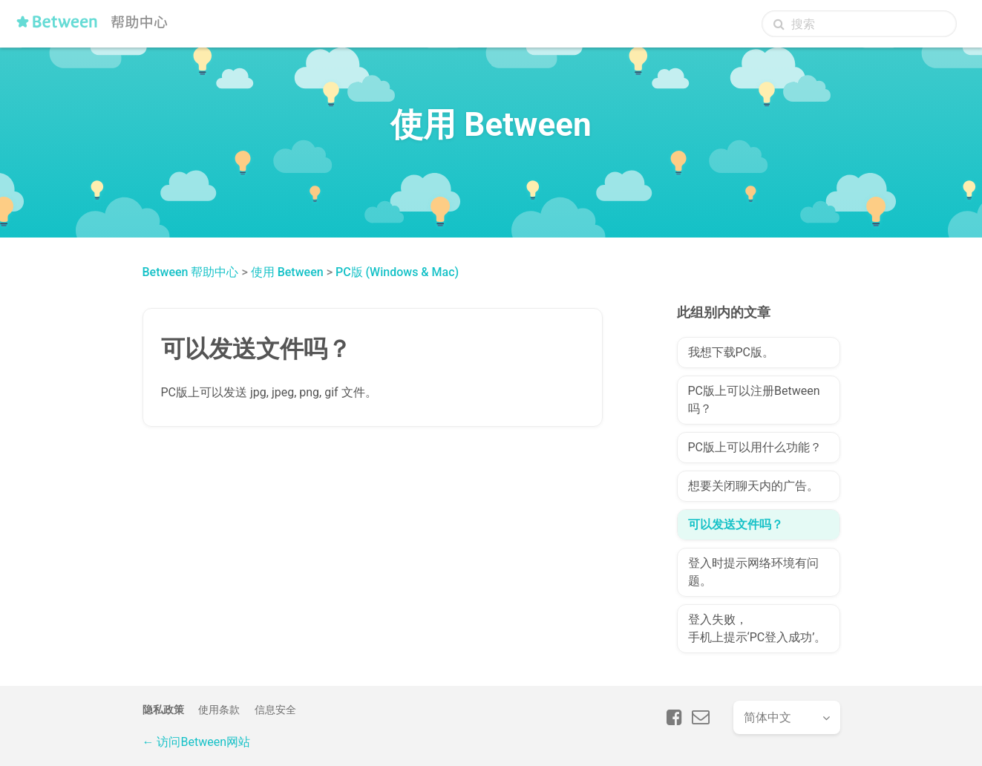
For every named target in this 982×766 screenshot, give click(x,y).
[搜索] (859, 23)
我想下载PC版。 (731, 352)
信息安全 (275, 710)
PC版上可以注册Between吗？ (754, 400)
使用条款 (219, 710)
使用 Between (287, 272)
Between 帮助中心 (191, 272)
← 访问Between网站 (196, 742)
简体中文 (767, 717)
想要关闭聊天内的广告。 (753, 486)
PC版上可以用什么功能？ (755, 447)
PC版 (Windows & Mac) (397, 272)
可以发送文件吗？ (735, 524)
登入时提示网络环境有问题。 (753, 572)
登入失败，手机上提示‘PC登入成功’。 (757, 628)
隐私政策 (163, 710)
